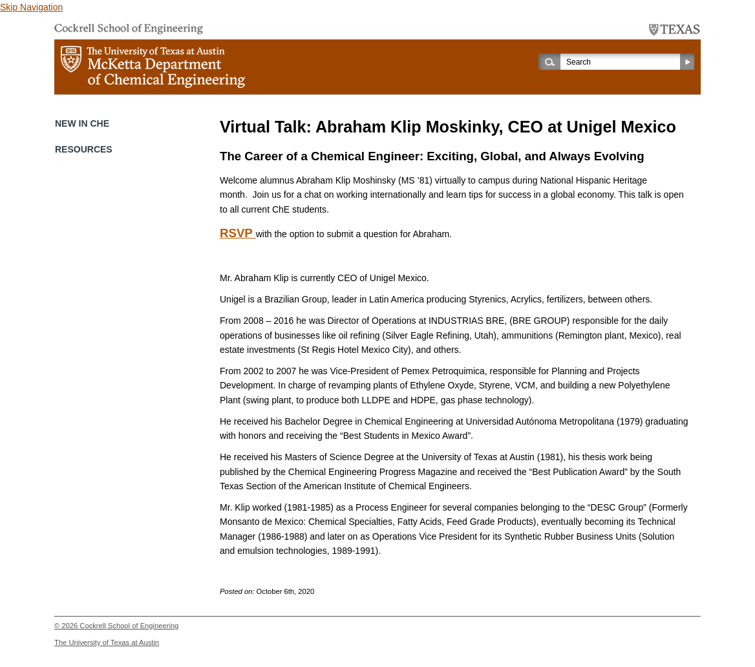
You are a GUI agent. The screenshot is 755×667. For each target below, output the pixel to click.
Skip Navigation (31, 7)
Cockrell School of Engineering (129, 626)
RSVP (238, 233)
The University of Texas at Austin (106, 642)
